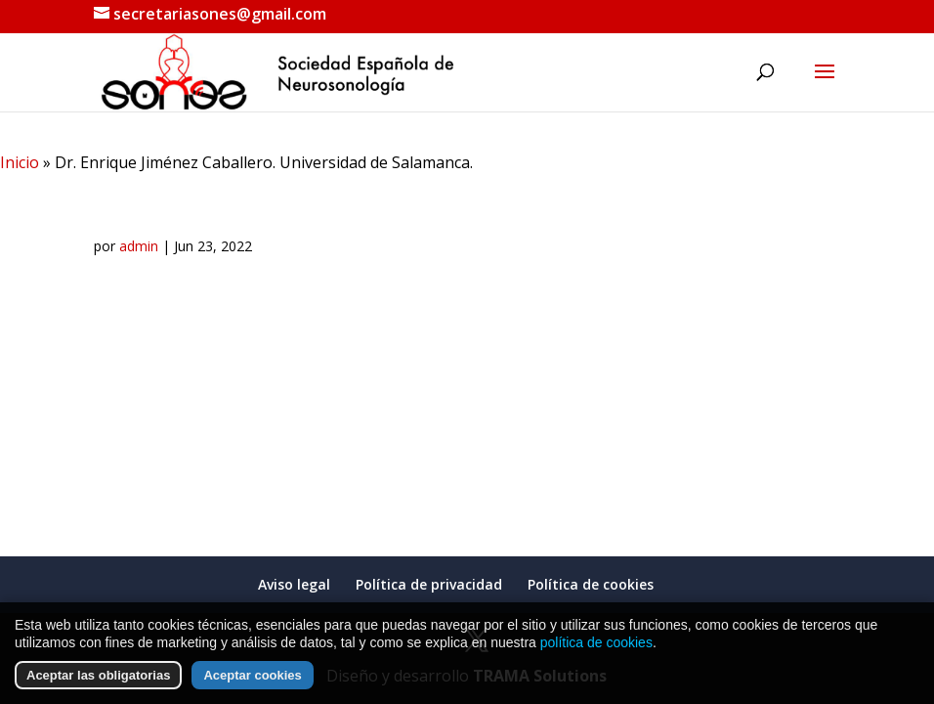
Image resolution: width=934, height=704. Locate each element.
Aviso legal (294, 584)
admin (138, 246)
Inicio (19, 162)
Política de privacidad (429, 584)
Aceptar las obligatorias (98, 675)
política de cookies (596, 642)
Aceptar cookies (252, 675)
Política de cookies (591, 584)
